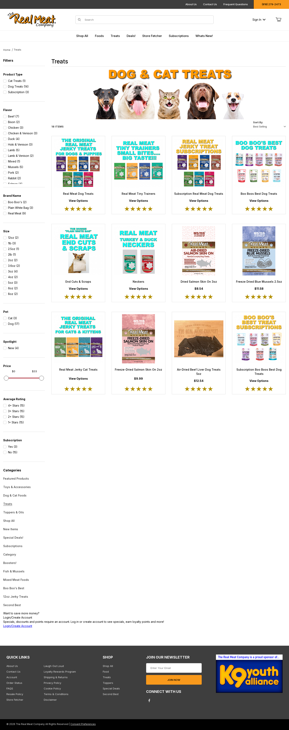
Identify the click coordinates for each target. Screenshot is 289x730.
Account (11, 677)
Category (9, 554)
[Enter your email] (174, 668)
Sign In (259, 19)
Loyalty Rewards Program (60, 671)
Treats (7, 504)
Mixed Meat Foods (16, 579)
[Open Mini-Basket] (278, 19)
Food (106, 671)
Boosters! (9, 563)
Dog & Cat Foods (14, 495)
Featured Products (16, 478)
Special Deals (111, 688)
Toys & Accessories (17, 487)
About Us (191, 4)
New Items (10, 529)
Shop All (9, 520)
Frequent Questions (235, 4)
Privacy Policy (52, 682)
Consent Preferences (83, 724)
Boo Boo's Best (13, 588)
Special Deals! (13, 537)
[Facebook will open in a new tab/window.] (149, 700)
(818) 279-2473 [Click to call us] (271, 4)
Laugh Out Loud (54, 666)
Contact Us (210, 4)
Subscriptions (12, 546)
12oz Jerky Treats (15, 596)
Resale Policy (14, 694)
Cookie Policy (52, 688)
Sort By (258, 122)
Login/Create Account (17, 626)
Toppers (108, 682)
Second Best (12, 605)
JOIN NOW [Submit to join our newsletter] (173, 679)
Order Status (14, 682)
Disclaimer (50, 699)
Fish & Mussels (13, 571)
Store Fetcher (14, 699)
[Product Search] (147, 20)
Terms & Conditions (56, 694)
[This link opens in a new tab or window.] (249, 675)
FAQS (9, 688)
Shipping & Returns (56, 677)
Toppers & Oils (13, 512)
